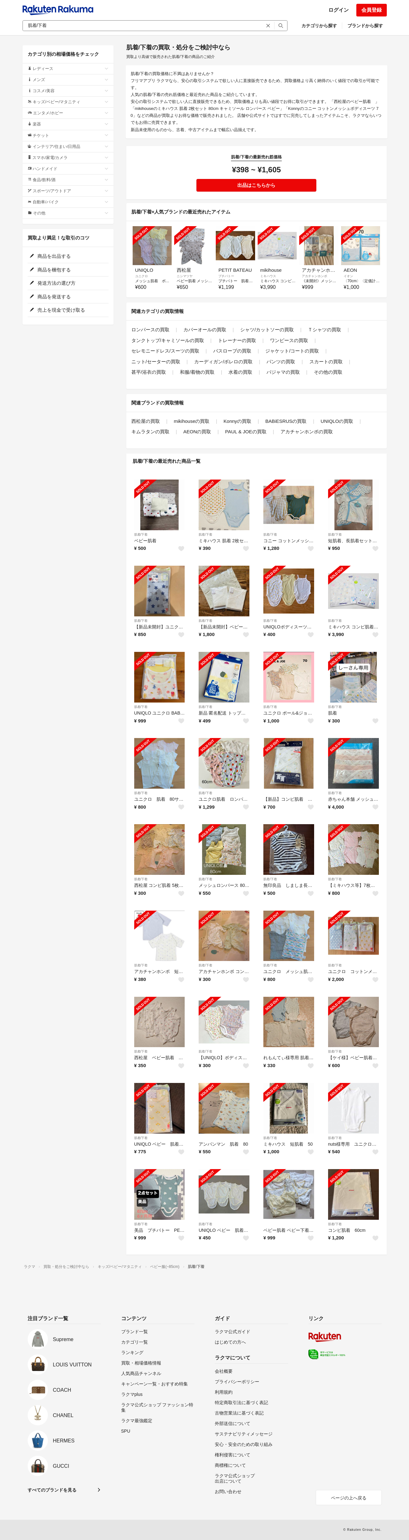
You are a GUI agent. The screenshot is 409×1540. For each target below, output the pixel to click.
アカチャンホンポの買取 (306, 431)
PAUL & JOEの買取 (246, 431)
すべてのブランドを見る (52, 1489)
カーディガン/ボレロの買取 (223, 361)
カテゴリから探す (319, 25)
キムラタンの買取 (150, 431)
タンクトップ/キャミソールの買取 (167, 340)
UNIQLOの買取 (337, 421)
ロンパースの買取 (150, 329)
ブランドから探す (365, 25)
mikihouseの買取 (192, 421)
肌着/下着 (141, 534)
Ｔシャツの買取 (324, 329)
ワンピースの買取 (289, 340)
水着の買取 (240, 372)
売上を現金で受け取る (57, 310)
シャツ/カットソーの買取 (267, 329)
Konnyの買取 (238, 421)
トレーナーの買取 (237, 340)
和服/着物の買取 (197, 372)
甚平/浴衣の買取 (148, 372)
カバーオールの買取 (204, 329)
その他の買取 (328, 372)
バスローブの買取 (232, 350)
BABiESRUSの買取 (286, 421)
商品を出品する (50, 256)
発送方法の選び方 (53, 283)
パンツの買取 (281, 361)
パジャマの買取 (283, 372)
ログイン (338, 10)
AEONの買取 (197, 431)
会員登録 (371, 10)
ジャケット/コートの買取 (292, 350)
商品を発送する (50, 296)
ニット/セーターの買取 (155, 361)
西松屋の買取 (145, 421)
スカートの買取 (326, 361)
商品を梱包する (50, 269)
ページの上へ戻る (348, 1497)
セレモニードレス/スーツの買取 (165, 350)
